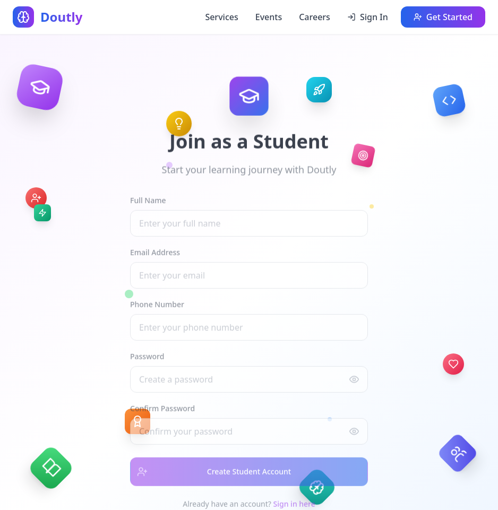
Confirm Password (162, 412)
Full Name (148, 203)
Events (268, 17)
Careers (314, 17)
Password (147, 360)
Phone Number (157, 307)
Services (221, 17)
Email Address (155, 255)
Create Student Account (211, 475)
